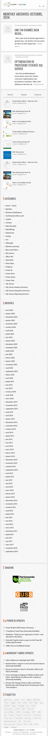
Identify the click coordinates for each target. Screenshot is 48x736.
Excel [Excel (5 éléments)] (30, 703)
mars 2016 (10, 398)
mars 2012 (10, 528)
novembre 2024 (11, 324)
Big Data (9, 209)
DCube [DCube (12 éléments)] (25, 703)
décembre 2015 (11, 402)
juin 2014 (9, 439)
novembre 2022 (11, 365)
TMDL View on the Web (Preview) (18, 646)
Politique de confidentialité (20, 732)
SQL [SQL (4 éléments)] (20, 721)
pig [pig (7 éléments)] (5, 715)
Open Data (9, 260)
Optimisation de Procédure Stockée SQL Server (29, 65)
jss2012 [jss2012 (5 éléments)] (17, 709)
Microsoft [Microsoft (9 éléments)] (30, 709)
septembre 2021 (12, 371)
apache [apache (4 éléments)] (17, 700)
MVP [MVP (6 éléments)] (33, 712)
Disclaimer (8, 732)
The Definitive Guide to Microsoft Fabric (24, 734)
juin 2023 (9, 354)
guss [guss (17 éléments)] (41, 703)
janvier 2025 (10, 320)
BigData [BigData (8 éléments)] (29, 700)
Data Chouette (11, 226)
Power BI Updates (16, 620)
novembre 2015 (11, 405)
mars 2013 (10, 490)
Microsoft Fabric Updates (20, 653)
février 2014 (10, 453)
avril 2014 (9, 446)
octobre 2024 (11, 327)
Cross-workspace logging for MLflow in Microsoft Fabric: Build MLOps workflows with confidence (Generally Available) (24, 677)
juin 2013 (9, 480)
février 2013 (10, 494)
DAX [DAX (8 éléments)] (19, 703)
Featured (37, 95)
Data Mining (10, 229)
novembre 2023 (11, 348)
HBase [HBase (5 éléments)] (14, 706)
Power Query (10, 277)
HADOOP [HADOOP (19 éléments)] (7, 706)
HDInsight (9, 243)
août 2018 (9, 395)
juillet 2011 (10, 534)
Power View (10, 280)
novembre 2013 (11, 463)
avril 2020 (9, 378)
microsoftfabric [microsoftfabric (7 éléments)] (9, 712)
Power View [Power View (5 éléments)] (37, 718)
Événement (24, 25)
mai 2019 (9, 388)
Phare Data (10, 263)
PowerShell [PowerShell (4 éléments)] (18, 718)
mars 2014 (10, 449)
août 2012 (9, 511)
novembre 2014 (11, 426)
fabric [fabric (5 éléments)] (36, 703)
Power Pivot (10, 274)
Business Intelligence (28, 55)
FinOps (8, 236)
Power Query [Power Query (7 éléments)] (8, 718)
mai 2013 (9, 483)
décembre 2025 (11, 317)
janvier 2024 (10, 341)
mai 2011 (9, 541)
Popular (24, 95)
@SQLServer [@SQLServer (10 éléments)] (8, 700)
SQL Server (38, 55)
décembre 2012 (11, 500)
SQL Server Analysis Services (17, 287)
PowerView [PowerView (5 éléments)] (27, 718)
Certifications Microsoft (15, 216)
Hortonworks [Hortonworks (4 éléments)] (8, 709)
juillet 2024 (10, 334)
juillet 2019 (10, 381)
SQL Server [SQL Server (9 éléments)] (27, 721)
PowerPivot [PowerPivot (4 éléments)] (37, 715)
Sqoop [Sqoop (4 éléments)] (19, 724)
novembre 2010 (11, 548)
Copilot (8, 219)
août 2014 (9, 432)
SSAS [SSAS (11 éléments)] (25, 724)
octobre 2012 (11, 507)
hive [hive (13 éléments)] (28, 706)
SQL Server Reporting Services (17, 294)
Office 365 (9, 257)
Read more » (39, 84)
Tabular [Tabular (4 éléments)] (6, 727)
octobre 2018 (11, 392)
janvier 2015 (10, 419)
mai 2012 (9, 521)
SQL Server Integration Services (18, 291)
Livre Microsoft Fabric (36, 732)
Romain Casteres (36, 25)
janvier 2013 (10, 497)
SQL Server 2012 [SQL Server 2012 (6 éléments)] (9, 724)
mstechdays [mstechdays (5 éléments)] (26, 712)
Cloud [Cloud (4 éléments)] (6, 703)
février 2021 (10, 375)
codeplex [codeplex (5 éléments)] (13, 703)
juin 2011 (9, 538)
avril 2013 (9, 487)
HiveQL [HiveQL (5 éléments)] (33, 706)
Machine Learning (12, 246)
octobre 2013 (11, 466)
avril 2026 (9, 310)
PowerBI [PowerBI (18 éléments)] (11, 715)
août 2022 (9, 368)
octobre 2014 (11, 429)
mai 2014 (9, 443)
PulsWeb (27, 730)
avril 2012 (9, 524)
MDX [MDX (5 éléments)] (23, 709)
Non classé (10, 253)
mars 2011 (10, 545)
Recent (10, 95)
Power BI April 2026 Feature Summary (20, 628)
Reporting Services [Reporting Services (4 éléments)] (10, 721)
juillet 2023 (10, 351)
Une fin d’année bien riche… (27, 32)
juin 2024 (9, 337)
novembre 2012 (11, 504)
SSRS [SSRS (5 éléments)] (36, 724)
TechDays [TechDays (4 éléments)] (14, 727)
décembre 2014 (11, 422)
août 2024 (9, 331)
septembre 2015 (12, 409)
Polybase (9, 267)
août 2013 (9, 473)
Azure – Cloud (11, 206)
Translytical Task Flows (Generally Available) (22, 631)
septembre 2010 (12, 551)
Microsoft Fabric (12, 250)
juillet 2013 (10, 477)
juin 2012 (9, 517)
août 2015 (9, 412)
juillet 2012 (10, 514)
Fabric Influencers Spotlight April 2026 (20, 660)
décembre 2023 (11, 344)
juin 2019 (9, 385)
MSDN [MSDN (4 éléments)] (18, 712)
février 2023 (10, 358)
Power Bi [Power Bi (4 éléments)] (18, 715)
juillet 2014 (10, 436)
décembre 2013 (11, 460)
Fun (7, 240)
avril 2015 (9, 415)
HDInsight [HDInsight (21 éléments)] (21, 706)
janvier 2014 (10, 456)
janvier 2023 (10, 361)
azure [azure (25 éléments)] (23, 700)
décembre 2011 (11, 531)
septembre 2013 (12, 470)
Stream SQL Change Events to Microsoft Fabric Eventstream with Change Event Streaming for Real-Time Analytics (25, 685)
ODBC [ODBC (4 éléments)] (39, 712)
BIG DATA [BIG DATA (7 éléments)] (37, 700)
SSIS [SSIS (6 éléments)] (30, 724)
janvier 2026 (10, 314)
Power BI (9, 270)
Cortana (9, 223)
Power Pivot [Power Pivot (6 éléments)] (27, 715)
